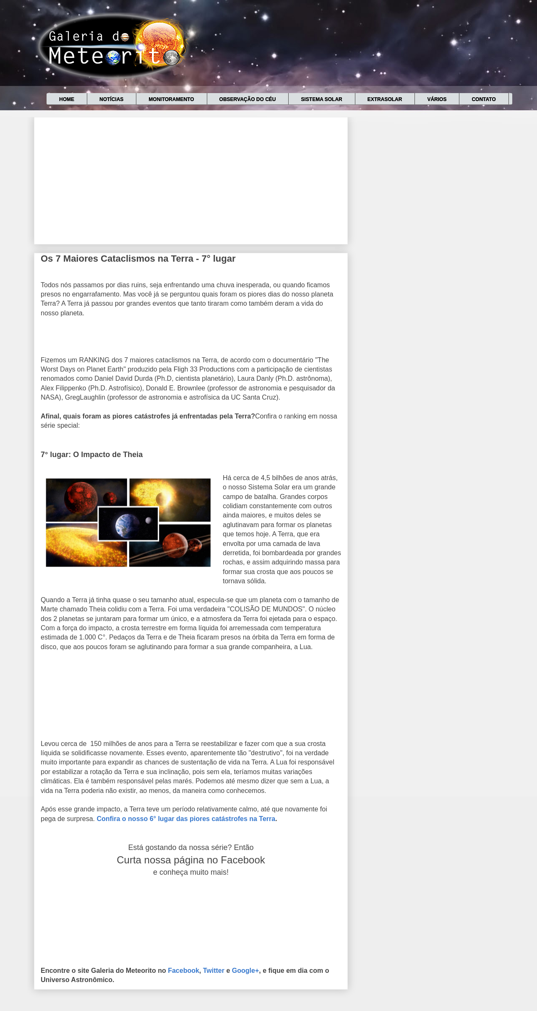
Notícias (111, 99)
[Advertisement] (191, 179)
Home (66, 99)
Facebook (183, 970)
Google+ (245, 970)
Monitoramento (171, 99)
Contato (483, 99)
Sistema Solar (321, 99)
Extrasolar (385, 99)
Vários (436, 99)
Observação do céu (247, 99)
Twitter (213, 970)
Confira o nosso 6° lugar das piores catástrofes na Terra (185, 818)
